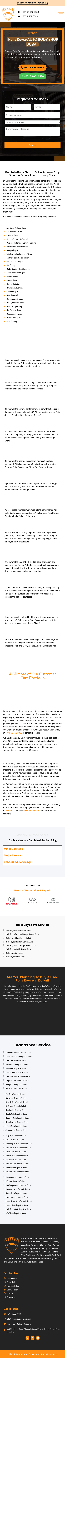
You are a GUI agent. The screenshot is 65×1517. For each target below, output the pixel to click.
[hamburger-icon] (61, 14)
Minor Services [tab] (13, 849)
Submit (32, 145)
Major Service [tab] (13, 855)
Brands (32, 33)
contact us (10, 810)
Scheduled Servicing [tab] (17, 862)
